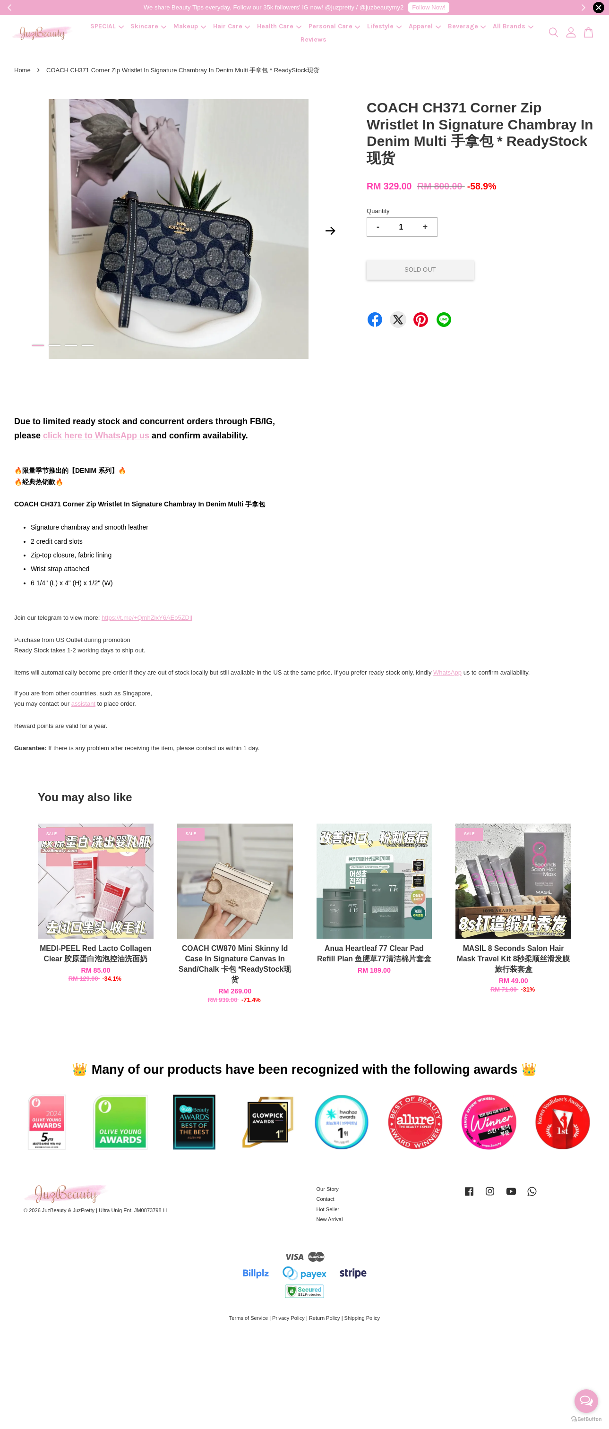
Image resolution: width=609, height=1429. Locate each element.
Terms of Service (248, 1318)
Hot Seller (328, 1209)
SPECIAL (107, 26)
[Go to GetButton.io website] (586, 1419)
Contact (326, 1199)
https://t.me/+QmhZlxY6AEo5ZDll (147, 617)
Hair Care (231, 26)
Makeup (189, 26)
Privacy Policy (288, 1318)
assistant (83, 703)
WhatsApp (447, 672)
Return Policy (324, 1318)
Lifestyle (384, 26)
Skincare (148, 26)
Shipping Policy (362, 1318)
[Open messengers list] (586, 1401)
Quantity (378, 210)
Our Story (328, 1189)
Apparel (425, 26)
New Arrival (330, 1219)
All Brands (513, 26)
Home (22, 70)
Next (330, 230)
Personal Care (334, 26)
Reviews (313, 39)
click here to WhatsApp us (96, 435)
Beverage (467, 26)
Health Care (279, 26)
